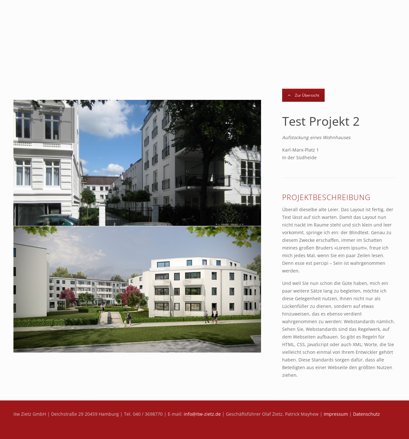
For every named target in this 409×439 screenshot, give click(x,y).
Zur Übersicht (303, 95)
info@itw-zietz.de (202, 414)
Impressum (336, 414)
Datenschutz (366, 414)
